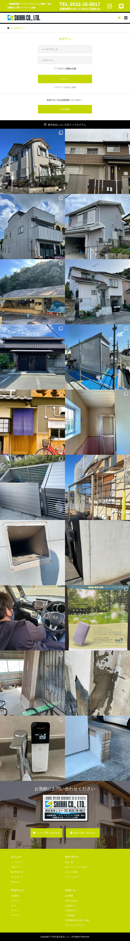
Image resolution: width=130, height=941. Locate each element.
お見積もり (70, 905)
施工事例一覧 (17, 872)
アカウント (16, 901)
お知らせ (15, 882)
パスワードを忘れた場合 (65, 87)
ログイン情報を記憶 (65, 68)
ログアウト (16, 915)
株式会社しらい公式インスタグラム (67, 124)
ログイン (15, 910)
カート (14, 905)
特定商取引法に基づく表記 (77, 920)
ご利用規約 (70, 915)
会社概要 (69, 896)
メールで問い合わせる (48, 832)
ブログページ (17, 877)
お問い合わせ (71, 901)
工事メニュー (17, 867)
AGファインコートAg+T (76, 867)
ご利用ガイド (71, 910)
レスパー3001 (71, 872)
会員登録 (65, 109)
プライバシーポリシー (75, 925)
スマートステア (72, 877)
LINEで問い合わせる (84, 832)
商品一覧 (69, 862)
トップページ (17, 862)
